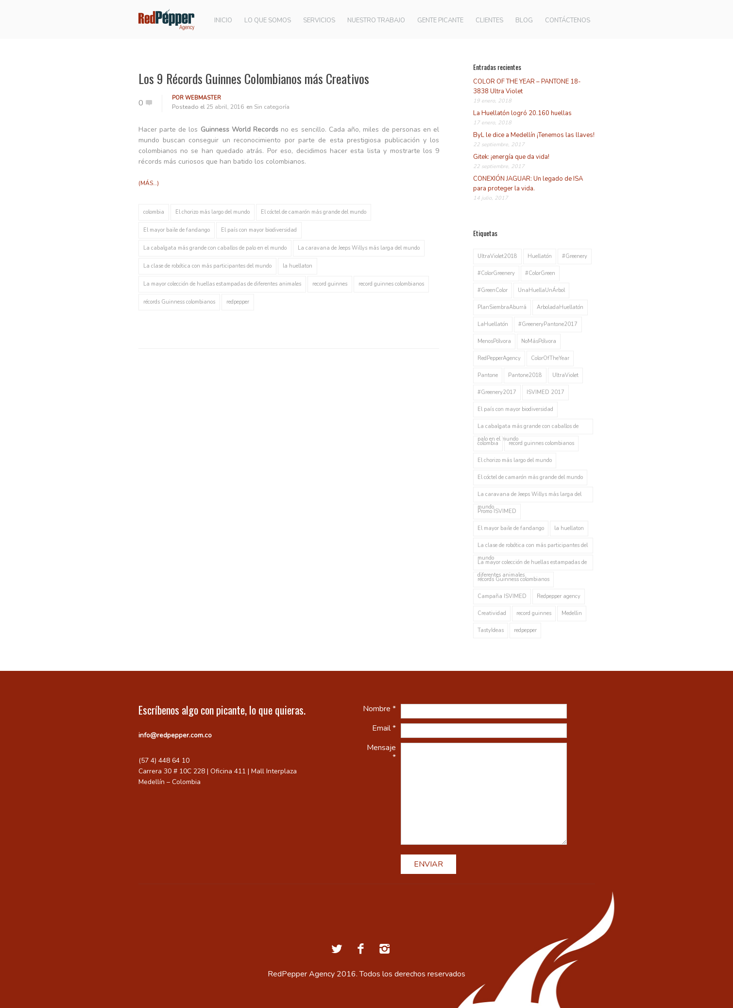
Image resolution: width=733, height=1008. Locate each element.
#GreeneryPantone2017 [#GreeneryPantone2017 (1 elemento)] (548, 324)
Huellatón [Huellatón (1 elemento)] (540, 256)
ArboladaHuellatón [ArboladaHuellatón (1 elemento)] (560, 307)
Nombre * (379, 709)
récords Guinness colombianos (179, 302)
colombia (153, 212)
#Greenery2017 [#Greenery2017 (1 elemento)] (496, 392)
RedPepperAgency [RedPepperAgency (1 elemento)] (499, 358)
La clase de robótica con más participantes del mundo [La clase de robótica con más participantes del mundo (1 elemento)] (532, 547)
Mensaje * (381, 752)
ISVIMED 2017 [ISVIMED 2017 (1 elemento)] (545, 392)
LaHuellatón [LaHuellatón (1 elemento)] (492, 324)
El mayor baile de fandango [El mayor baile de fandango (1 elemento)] (510, 528)
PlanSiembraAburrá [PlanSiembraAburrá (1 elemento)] (502, 307)
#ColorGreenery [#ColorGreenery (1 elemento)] (496, 273)
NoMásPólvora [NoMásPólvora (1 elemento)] (538, 341)
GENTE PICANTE (440, 21)
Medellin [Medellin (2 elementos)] (572, 613)
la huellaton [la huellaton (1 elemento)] (569, 528)
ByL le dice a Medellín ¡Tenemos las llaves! (534, 135)
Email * (384, 728)
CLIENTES (489, 21)
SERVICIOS (319, 21)
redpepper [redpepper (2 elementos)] (525, 630)
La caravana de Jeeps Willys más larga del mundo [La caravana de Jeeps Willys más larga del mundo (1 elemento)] (529, 496)
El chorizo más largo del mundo (212, 212)
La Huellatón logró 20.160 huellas (522, 113)
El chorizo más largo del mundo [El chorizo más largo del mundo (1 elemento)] (514, 460)
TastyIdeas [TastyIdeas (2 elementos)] (490, 630)
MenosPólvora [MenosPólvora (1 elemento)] (494, 341)
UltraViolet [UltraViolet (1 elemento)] (565, 375)
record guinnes (329, 284)
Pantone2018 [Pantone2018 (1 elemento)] (525, 375)
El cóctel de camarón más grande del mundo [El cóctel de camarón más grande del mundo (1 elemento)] (530, 477)
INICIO (223, 21)
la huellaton (297, 266)
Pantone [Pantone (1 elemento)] (487, 375)
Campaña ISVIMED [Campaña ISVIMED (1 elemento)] (502, 596)
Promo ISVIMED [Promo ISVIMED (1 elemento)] (496, 511)
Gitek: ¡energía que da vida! (511, 157)
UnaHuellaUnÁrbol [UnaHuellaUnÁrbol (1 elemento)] (541, 290)
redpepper (237, 302)
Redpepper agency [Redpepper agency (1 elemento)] (558, 596)
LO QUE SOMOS (267, 21)
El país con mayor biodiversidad (259, 230)
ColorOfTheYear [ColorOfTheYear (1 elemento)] (550, 358)
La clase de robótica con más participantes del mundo (207, 266)
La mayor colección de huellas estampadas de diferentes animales (222, 284)
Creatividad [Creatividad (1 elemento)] (491, 613)
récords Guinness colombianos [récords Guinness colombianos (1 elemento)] (513, 579)
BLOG (524, 21)
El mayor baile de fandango (176, 230)
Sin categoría (272, 107)
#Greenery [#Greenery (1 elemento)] (574, 256)
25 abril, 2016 (225, 107)
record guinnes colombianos (391, 284)
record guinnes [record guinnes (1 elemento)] (533, 613)
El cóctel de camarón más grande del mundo (313, 212)
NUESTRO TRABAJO (376, 21)
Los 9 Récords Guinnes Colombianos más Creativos (253, 78)
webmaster (203, 98)
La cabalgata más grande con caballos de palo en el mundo (215, 248)
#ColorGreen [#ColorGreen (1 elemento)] (540, 273)
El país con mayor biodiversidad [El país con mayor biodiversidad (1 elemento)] (515, 409)
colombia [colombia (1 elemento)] (487, 443)
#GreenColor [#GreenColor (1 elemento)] (492, 290)
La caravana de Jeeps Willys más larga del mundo (359, 248)
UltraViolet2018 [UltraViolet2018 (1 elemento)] (497, 256)
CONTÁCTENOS (567, 21)
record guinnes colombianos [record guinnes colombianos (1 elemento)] (541, 443)
